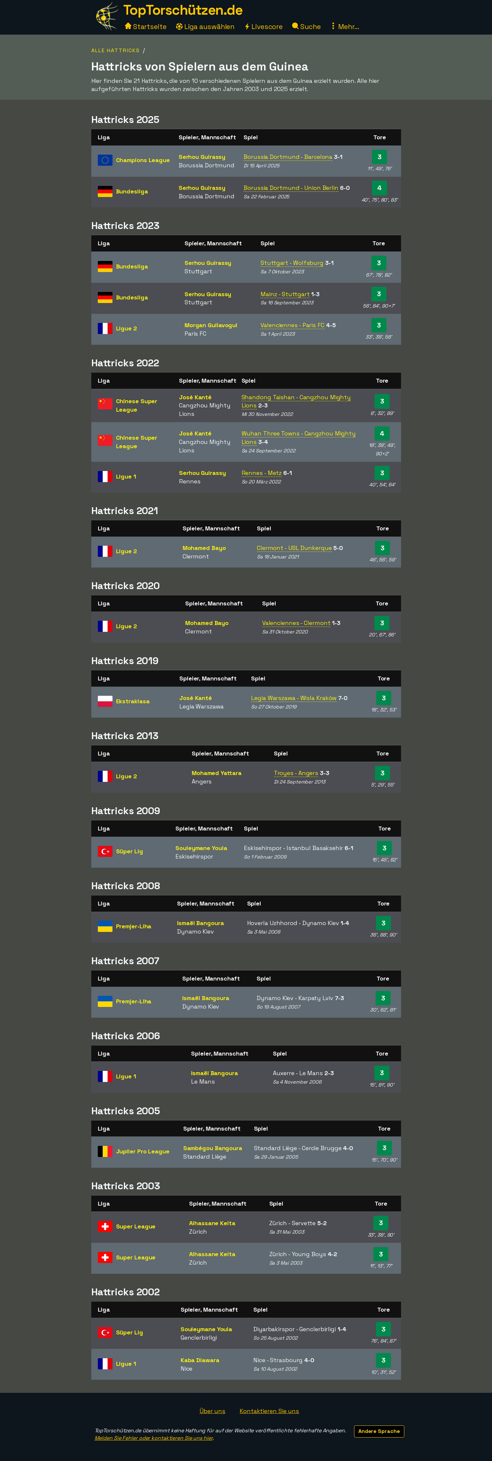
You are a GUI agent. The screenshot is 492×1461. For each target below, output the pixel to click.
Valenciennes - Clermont (296, 623)
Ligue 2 (126, 328)
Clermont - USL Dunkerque (294, 548)
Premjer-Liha (134, 926)
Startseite (146, 26)
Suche (306, 26)
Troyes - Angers (296, 773)
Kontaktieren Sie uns (269, 1411)
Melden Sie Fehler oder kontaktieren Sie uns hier (154, 1438)
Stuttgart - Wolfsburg (292, 262)
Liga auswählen (205, 26)
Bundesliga (132, 191)
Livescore (263, 26)
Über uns (212, 1411)
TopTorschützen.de (183, 10)
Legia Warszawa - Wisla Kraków (293, 698)
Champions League (143, 160)
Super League (136, 1226)
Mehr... (344, 26)
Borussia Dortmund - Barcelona (288, 156)
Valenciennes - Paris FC (292, 325)
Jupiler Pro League (143, 1151)
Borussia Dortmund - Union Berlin (291, 187)
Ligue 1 (126, 476)
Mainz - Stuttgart (285, 294)
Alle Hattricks (115, 50)
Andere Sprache (379, 1431)
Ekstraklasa (133, 701)
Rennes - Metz (262, 473)
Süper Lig (129, 851)
